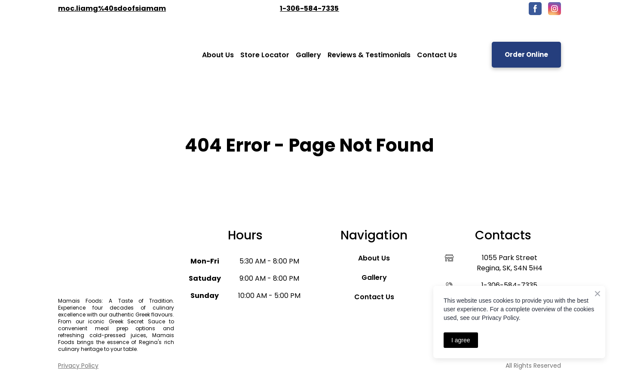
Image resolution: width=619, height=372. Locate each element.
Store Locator (264, 55)
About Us (218, 55)
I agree (460, 340)
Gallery (308, 55)
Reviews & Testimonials (369, 55)
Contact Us (437, 55)
